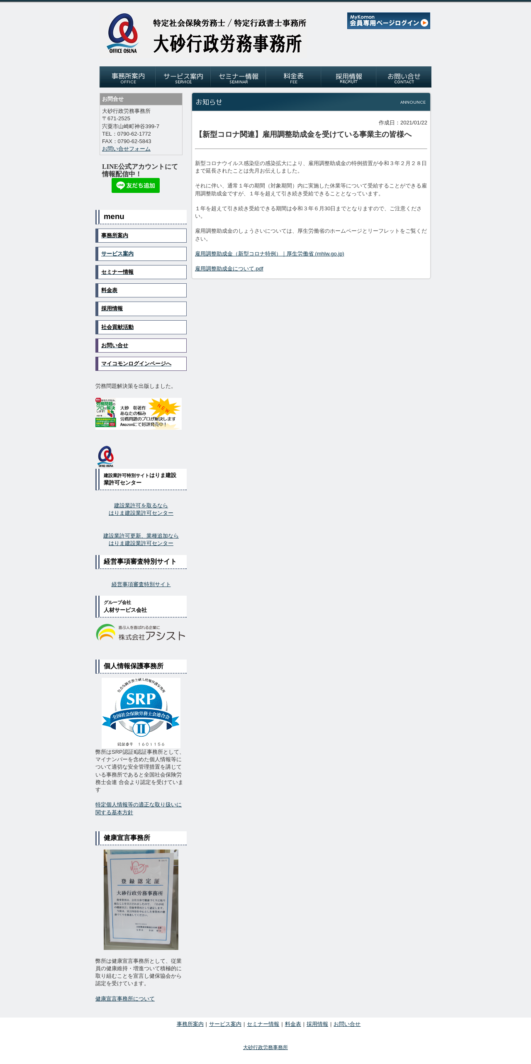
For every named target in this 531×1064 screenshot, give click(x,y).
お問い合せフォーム (126, 149)
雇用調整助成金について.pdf (229, 268)
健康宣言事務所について (125, 999)
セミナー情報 (263, 1024)
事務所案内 (190, 1024)
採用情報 (317, 1024)
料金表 (293, 1024)
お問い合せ (347, 1024)
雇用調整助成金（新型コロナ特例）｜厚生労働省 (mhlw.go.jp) (269, 254)
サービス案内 (117, 254)
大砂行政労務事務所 (265, 1047)
